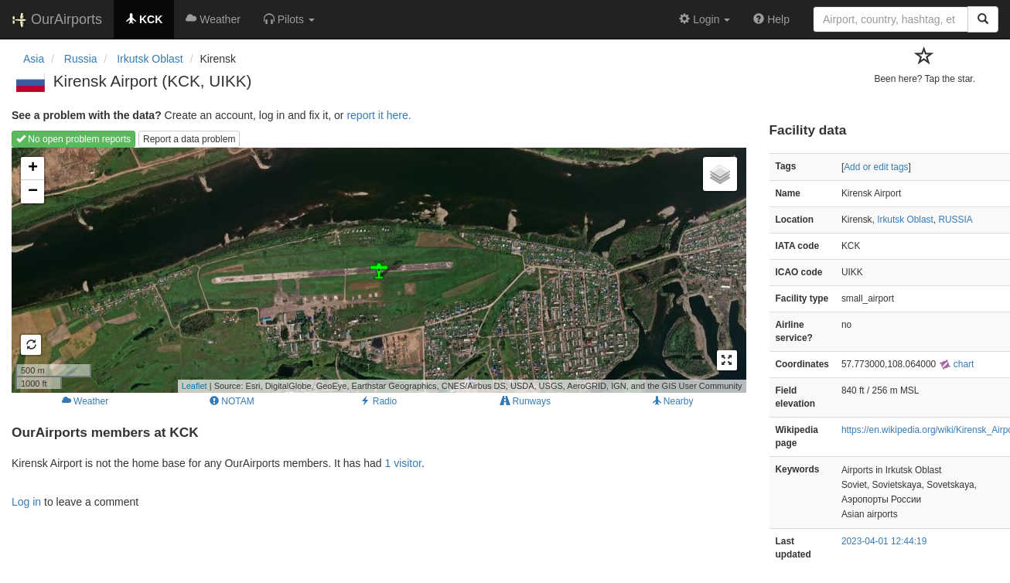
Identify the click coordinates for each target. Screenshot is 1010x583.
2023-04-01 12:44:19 (883, 541)
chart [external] (956, 364)
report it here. (378, 115)
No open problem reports (73, 139)
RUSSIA (955, 219)
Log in (26, 502)
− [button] (33, 191)
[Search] (982, 19)
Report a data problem (189, 139)
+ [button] (33, 168)
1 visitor (402, 463)
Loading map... (377, 269)
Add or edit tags (876, 167)
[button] (289, 19)
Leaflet (194, 385)
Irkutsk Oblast (905, 219)
